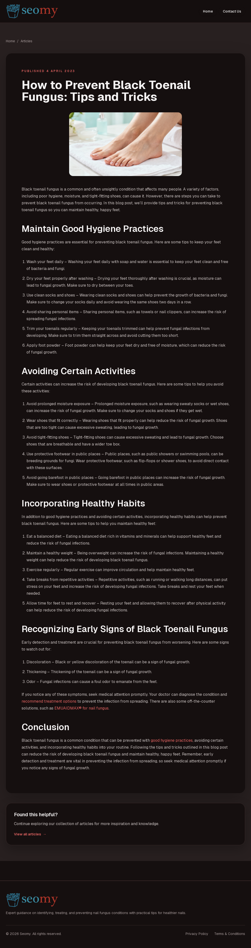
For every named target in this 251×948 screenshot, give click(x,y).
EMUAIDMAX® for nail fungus (81, 708)
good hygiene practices (172, 740)
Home (208, 11)
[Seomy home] (32, 11)
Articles (26, 41)
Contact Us (232, 11)
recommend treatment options (49, 701)
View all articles (30, 834)
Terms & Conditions (229, 934)
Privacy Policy (197, 934)
